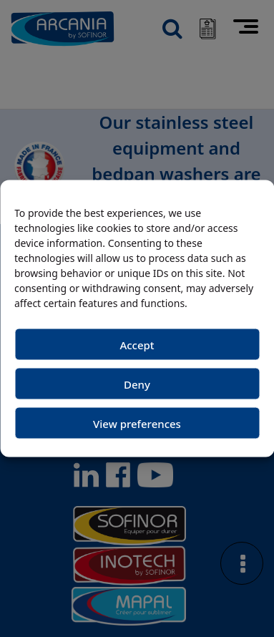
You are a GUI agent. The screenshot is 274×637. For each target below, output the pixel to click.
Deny (137, 383)
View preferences (137, 423)
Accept (136, 344)
